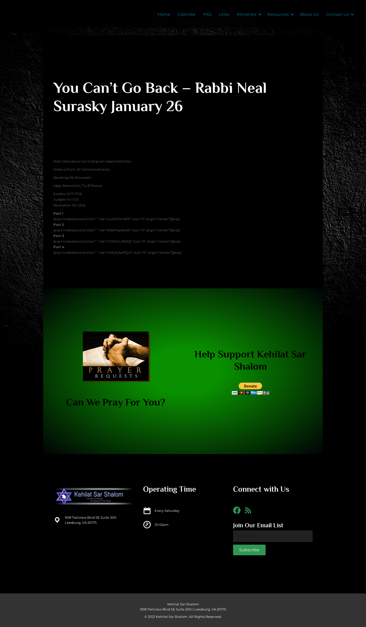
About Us (309, 14)
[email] (273, 536)
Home (164, 14)
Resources (278, 14)
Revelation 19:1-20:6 (69, 205)
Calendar (187, 14)
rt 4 (61, 247)
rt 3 (61, 236)
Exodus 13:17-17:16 (67, 194)
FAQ (207, 14)
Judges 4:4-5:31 (66, 199)
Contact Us (337, 14)
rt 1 (60, 213)
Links (224, 14)
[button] (249, 550)
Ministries (246, 14)
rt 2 (61, 224)
